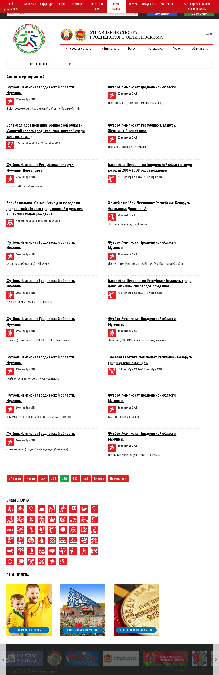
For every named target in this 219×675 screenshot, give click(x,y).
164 (42, 478)
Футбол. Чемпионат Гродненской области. (142, 87)
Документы (149, 3)
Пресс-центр (116, 6)
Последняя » (118, 478)
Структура (46, 3)
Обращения (161, 13)
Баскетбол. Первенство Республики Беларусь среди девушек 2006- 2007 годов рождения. (149, 283)
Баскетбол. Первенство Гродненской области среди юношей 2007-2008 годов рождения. (150, 167)
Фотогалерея (156, 48)
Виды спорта (111, 48)
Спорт (61, 3)
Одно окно (199, 13)
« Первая (15, 478)
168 (85, 478)
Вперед (99, 478)
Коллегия (30, 3)
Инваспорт (77, 3)
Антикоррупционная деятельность (197, 6)
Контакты (167, 3)
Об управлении (11, 6)
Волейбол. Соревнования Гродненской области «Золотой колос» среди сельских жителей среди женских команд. (45, 130)
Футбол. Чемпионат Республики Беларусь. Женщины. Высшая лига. (142, 128)
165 (53, 478)
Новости (133, 48)
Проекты (178, 48)
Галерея (133, 3)
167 (75, 478)
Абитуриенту (200, 48)
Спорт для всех (96, 6)
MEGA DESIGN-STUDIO (193, 671)
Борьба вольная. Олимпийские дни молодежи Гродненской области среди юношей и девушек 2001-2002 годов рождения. (44, 208)
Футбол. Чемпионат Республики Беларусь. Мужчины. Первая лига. (40, 167)
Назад (31, 478)
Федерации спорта (79, 48)
